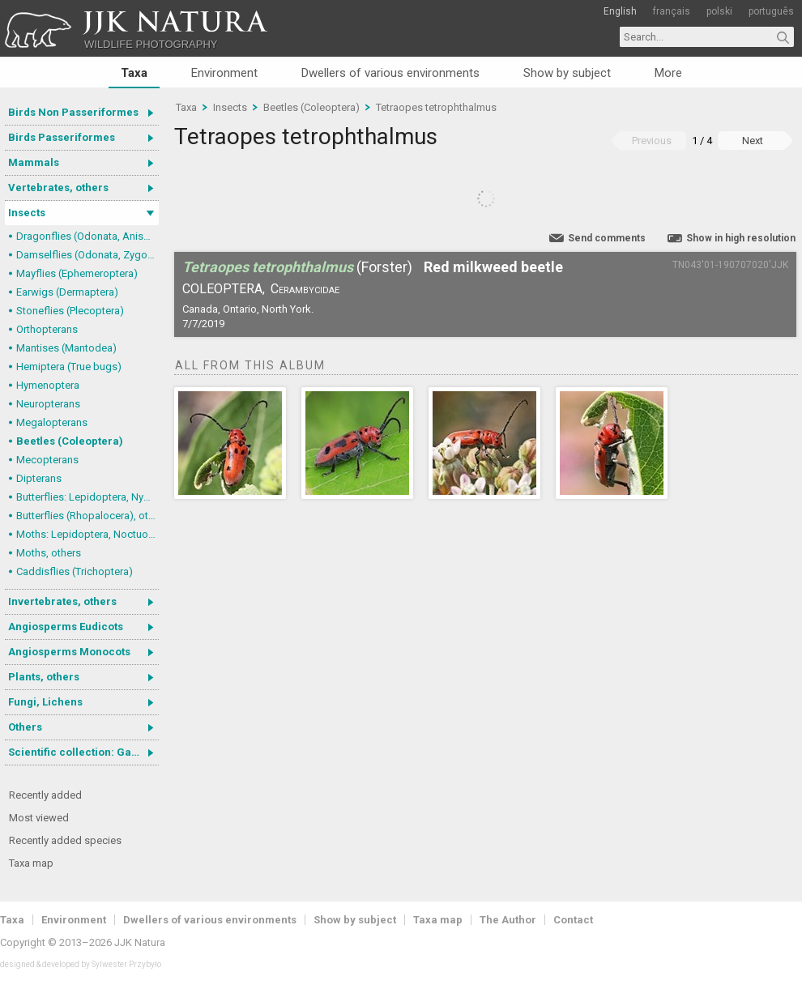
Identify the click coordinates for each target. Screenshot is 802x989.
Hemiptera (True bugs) (69, 366)
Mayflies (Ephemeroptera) (77, 273)
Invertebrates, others (62, 601)
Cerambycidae (305, 288)
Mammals (33, 162)
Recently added (45, 795)
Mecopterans (47, 460)
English (620, 11)
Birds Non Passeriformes (73, 112)
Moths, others (48, 553)
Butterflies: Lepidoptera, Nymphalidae (87, 497)
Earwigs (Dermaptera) (67, 292)
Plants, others (43, 677)
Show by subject (567, 73)
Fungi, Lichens (45, 702)
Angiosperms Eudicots (65, 626)
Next (752, 140)
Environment (224, 73)
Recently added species (65, 840)
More (668, 73)
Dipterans (39, 478)
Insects (26, 213)
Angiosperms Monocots (69, 652)
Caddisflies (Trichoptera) (74, 571)
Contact (573, 920)
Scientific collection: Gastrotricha (83, 752)
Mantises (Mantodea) (66, 348)
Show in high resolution (741, 238)
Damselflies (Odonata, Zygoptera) (87, 255)
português (771, 11)
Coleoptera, (223, 288)
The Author (508, 920)
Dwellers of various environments (390, 73)
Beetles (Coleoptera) (69, 441)
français (671, 11)
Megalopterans (51, 422)
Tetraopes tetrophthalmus (436, 107)
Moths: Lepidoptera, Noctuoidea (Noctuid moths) (87, 534)
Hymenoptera (47, 385)
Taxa (134, 73)
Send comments (607, 238)
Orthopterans (47, 329)
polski (719, 11)
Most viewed (39, 818)
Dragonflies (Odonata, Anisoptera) (87, 236)
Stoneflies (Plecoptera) (70, 311)
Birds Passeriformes (61, 137)
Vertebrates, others (58, 187)
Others (25, 727)
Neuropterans (48, 404)
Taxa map (31, 863)
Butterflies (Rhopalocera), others (87, 515)
